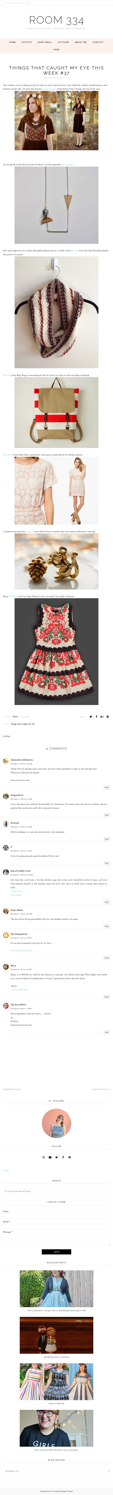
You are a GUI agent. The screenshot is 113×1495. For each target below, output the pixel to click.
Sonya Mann (17, 910)
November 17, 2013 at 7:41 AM (21, 827)
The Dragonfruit (19, 934)
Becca (13, 965)
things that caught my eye (23, 723)
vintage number (49, 88)
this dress (13, 596)
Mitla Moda (16, 895)
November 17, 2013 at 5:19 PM (21, 938)
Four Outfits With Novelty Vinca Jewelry (56, 1450)
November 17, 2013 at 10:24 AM (22, 875)
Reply (107, 787)
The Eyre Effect (18, 1004)
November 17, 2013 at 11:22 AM (21, 914)
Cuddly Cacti (17, 891)
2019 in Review (57, 1403)
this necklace (67, 164)
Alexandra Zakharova (22, 759)
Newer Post (13, 1089)
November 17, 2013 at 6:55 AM (21, 799)
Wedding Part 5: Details (56, 1357)
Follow (6, 1170)
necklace (30, 531)
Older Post (100, 1089)
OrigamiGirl (17, 795)
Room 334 (56, 20)
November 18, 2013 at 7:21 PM (21, 1009)
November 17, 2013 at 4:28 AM (21, 764)
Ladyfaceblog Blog (19, 989)
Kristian (15, 822)
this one (74, 250)
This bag (7, 375)
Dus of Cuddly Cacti (21, 870)
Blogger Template (67, 1491)
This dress (8, 454)
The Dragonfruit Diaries (22, 950)
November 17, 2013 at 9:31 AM (21, 851)
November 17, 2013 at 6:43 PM (21, 969)
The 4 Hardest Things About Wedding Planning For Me (56, 1310)
